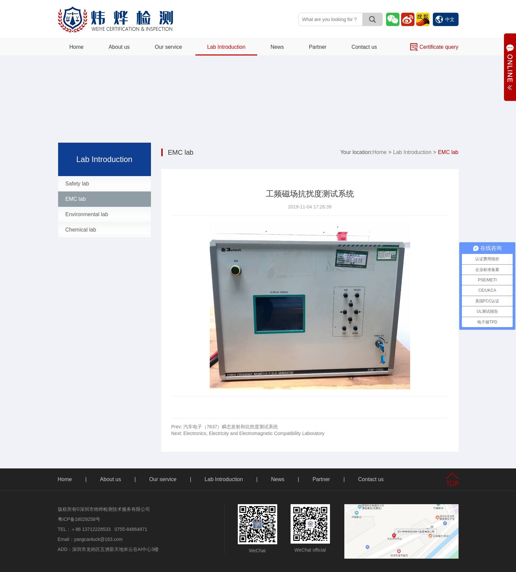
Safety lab (77, 183)
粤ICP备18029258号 (79, 519)
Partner (317, 47)
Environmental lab (86, 214)
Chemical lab (80, 230)
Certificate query (434, 47)
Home (76, 47)
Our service (168, 47)
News (277, 47)
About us (119, 47)
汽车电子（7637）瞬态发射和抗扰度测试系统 (224, 426)
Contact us (364, 47)
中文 (445, 19)
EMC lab (75, 199)
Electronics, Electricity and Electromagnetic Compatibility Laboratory (248, 433)
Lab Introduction (226, 47)
